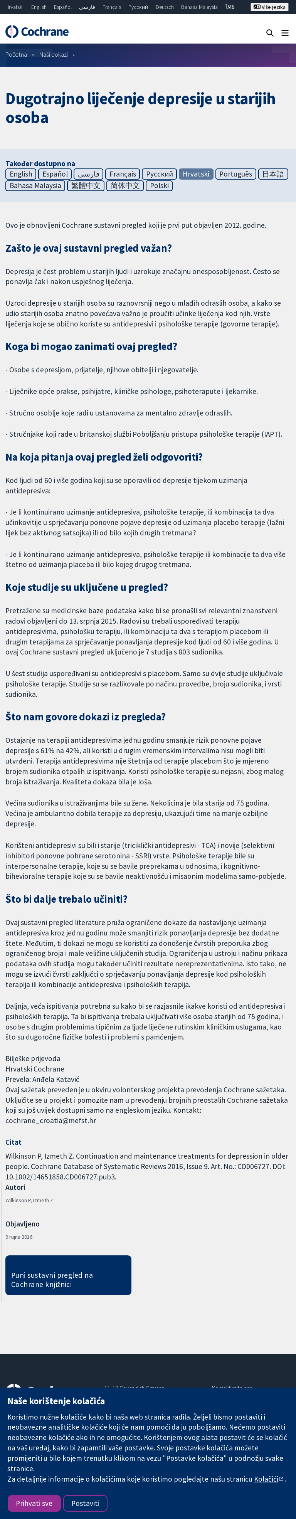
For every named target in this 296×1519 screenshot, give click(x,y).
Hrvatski (14, 6)
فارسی (87, 6)
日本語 (273, 173)
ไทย (229, 6)
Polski (159, 185)
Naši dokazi (53, 54)
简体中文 (125, 185)
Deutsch (165, 6)
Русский (138, 6)
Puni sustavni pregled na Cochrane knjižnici (52, 1279)
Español (63, 6)
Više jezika (270, 6)
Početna (16, 54)
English (39, 6)
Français (112, 6)
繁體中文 (86, 185)
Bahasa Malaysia (199, 6)
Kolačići (266, 1479)
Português (235, 173)
